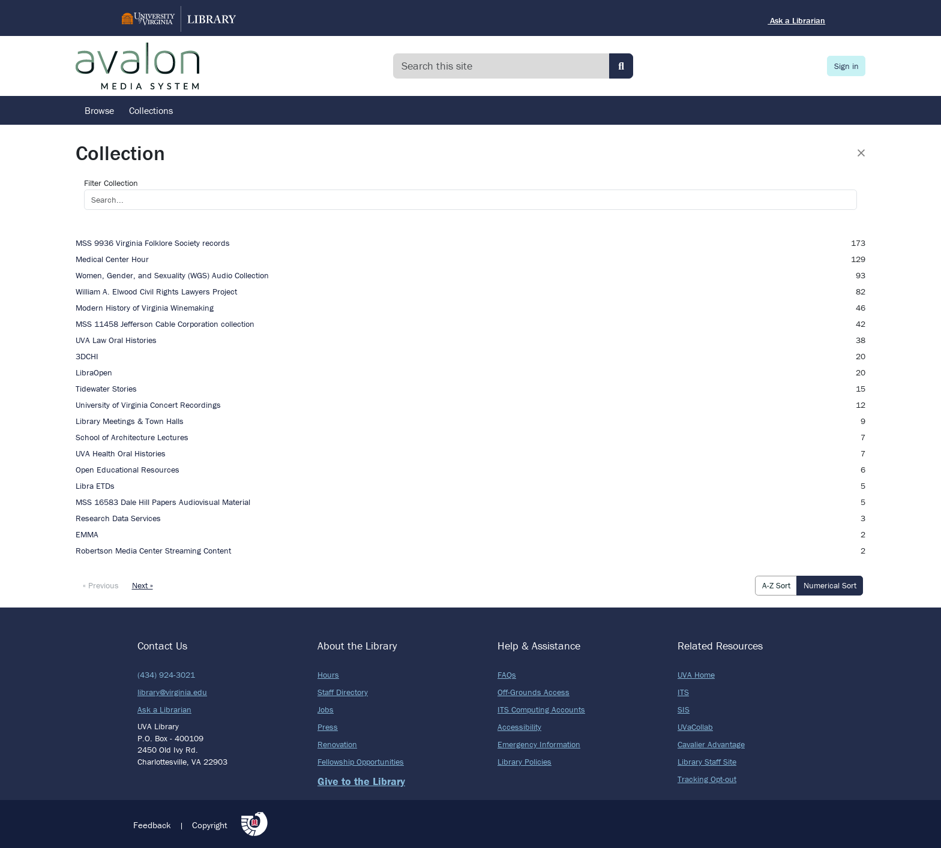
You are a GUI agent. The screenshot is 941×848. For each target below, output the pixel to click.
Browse (99, 110)
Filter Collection (111, 183)
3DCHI (87, 356)
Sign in (846, 66)
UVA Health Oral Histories (121, 453)
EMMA (87, 534)
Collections (151, 110)
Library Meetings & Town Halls (130, 421)
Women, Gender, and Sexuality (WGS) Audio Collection (172, 275)
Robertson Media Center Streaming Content (153, 550)
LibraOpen (94, 372)
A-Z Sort (776, 585)
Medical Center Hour (112, 259)
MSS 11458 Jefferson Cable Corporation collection (165, 323)
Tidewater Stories (106, 388)
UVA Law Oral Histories (116, 340)
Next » (142, 585)
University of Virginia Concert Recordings (148, 404)
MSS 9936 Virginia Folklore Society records (153, 242)
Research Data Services (118, 518)
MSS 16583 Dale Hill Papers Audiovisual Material (163, 502)
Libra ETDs (95, 485)
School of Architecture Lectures (132, 437)
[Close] (861, 153)
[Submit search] (621, 66)
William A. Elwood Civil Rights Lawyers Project (156, 291)
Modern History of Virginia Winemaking (145, 307)
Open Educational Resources (127, 469)
